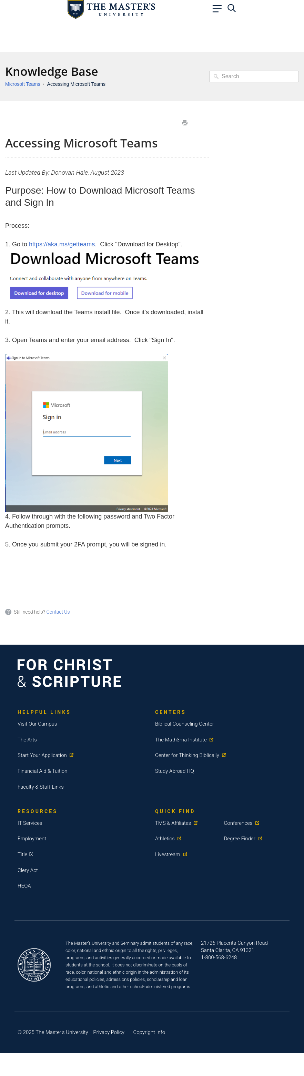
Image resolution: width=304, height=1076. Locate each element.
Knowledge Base (51, 71)
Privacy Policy (108, 1032)
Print (185, 123)
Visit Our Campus (37, 724)
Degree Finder (239, 839)
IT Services (30, 823)
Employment (32, 839)
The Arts (27, 740)
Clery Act (28, 870)
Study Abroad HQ (174, 771)
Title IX (25, 854)
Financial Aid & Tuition (43, 771)
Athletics (165, 839)
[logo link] (111, 9)
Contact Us (58, 612)
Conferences (238, 823)
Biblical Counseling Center (184, 724)
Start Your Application (42, 755)
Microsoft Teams (22, 84)
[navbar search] (233, 10)
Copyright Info (149, 1032)
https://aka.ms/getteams (62, 244)
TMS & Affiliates (173, 823)
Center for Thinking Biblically (187, 755)
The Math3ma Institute (181, 740)
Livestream (167, 854)
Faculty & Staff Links (41, 787)
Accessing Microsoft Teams (76, 84)
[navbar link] (219, 10)
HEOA (24, 886)
